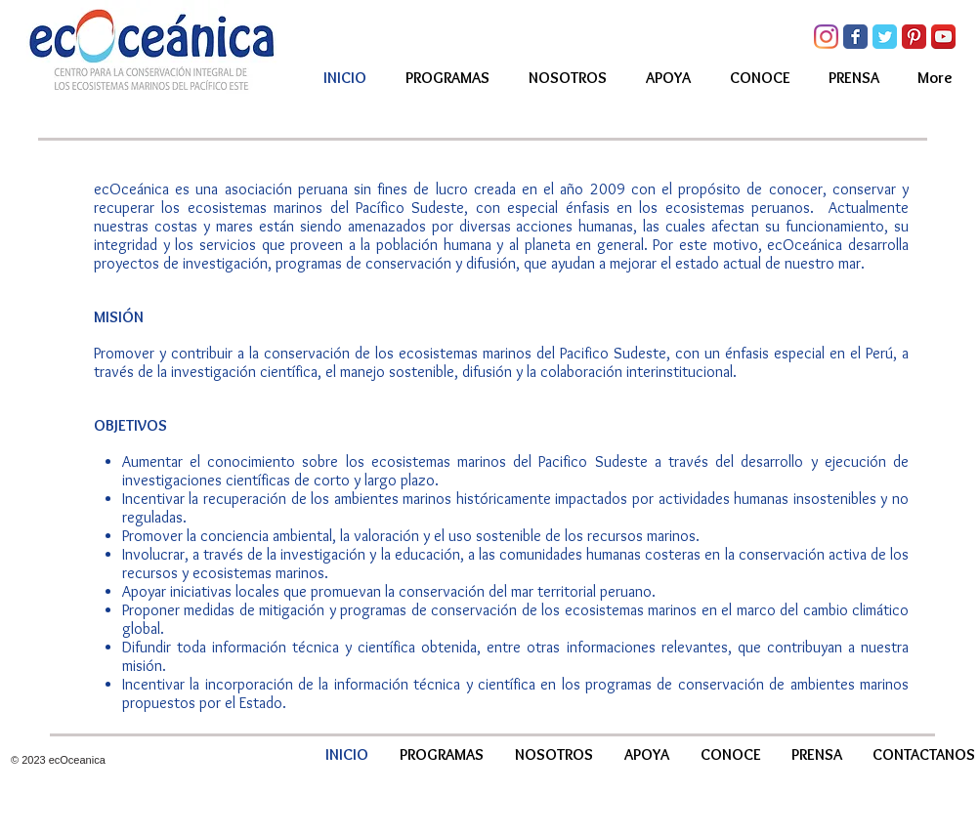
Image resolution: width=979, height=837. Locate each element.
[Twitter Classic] (885, 36)
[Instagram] (826, 36)
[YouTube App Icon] (943, 36)
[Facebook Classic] (855, 36)
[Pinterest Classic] (914, 36)
